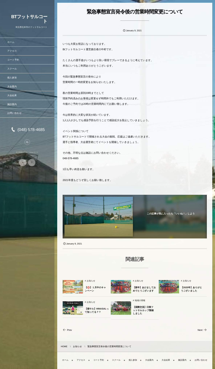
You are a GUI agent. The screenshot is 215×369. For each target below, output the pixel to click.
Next (202, 330)
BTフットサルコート (29, 19)
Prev (67, 330)
